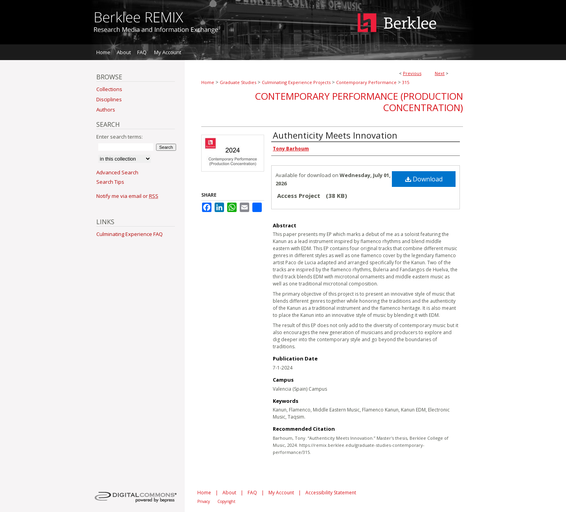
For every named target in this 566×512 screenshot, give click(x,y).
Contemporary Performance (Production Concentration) (359, 102)
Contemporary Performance (366, 82)
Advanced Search (117, 172)
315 (405, 82)
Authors (105, 109)
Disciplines (109, 99)
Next (440, 73)
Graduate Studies (238, 82)
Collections (109, 89)
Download (424, 179)
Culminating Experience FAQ (129, 234)
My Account (281, 492)
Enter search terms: (119, 136)
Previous (412, 73)
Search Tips (110, 181)
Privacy (203, 501)
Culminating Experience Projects (296, 82)
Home (207, 82)
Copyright (226, 501)
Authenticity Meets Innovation (335, 135)
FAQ (252, 492)
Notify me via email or (127, 195)
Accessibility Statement (330, 492)
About (229, 492)
